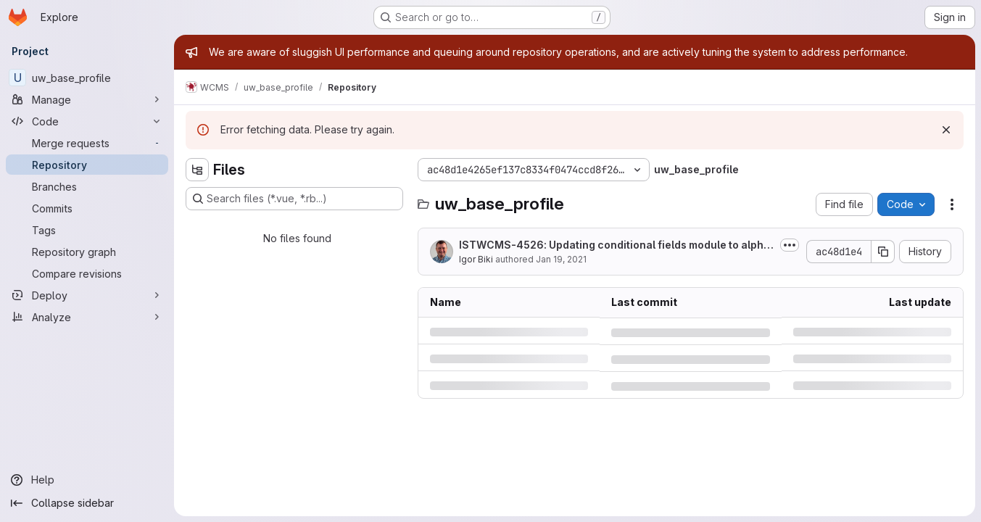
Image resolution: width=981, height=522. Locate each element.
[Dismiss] (946, 129)
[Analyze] (87, 317)
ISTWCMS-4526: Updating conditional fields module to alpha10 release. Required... (616, 245)
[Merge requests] (87, 143)
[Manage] (87, 99)
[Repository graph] (87, 251)
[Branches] (87, 186)
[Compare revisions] (87, 273)
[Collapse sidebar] (87, 503)
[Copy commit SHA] (883, 251)
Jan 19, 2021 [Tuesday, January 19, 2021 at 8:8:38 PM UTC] (561, 259)
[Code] (87, 121)
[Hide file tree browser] (197, 169)
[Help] (87, 480)
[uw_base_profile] (87, 77)
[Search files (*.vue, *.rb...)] (294, 198)
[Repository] (87, 164)
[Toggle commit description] (789, 245)
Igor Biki (476, 259)
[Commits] (87, 208)
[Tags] (87, 230)
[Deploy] (87, 295)
